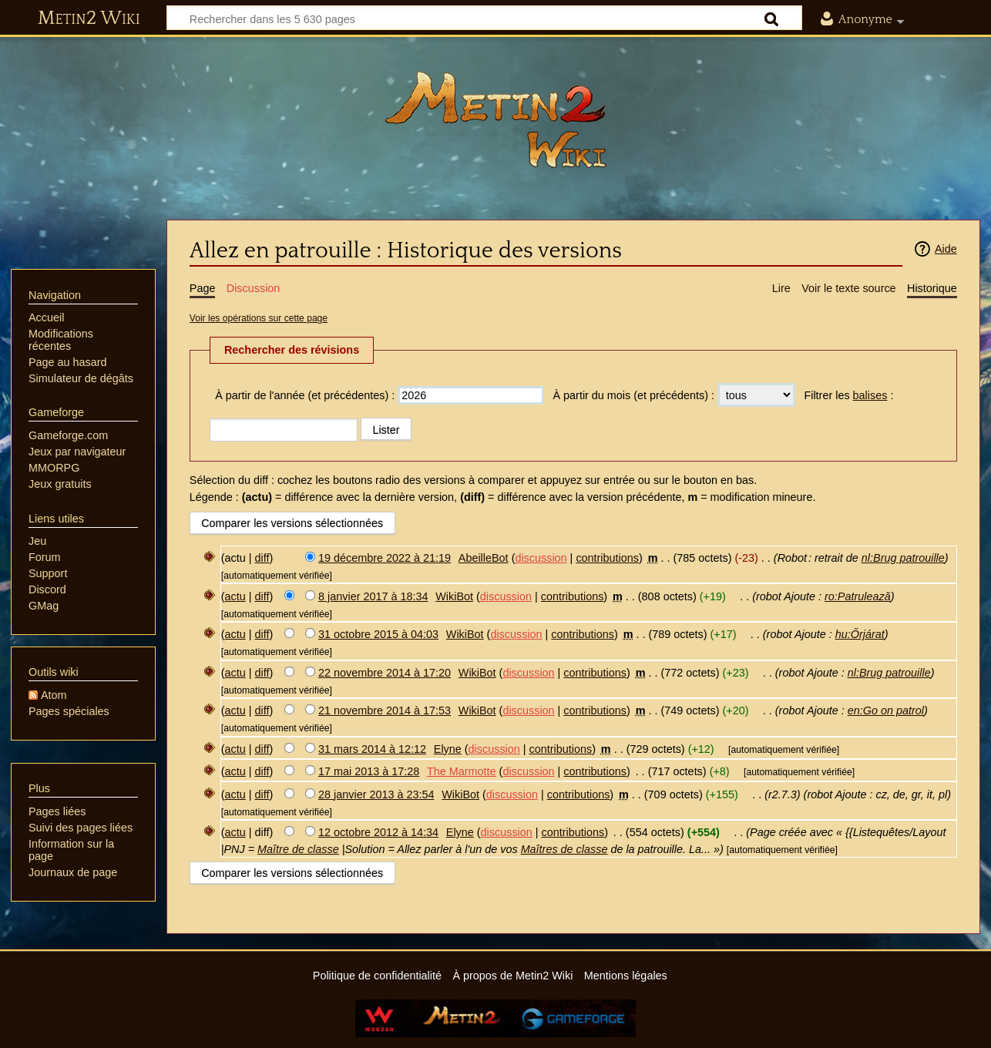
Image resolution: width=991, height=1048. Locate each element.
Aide (946, 249)
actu (235, 596)
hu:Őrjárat (860, 634)
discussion (540, 558)
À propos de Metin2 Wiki (512, 975)
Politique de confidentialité (377, 975)
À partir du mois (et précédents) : (633, 395)
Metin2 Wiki (89, 18)
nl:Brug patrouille (903, 558)
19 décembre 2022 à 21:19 (384, 558)
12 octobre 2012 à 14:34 (378, 832)
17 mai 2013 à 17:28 (368, 771)
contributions (607, 558)
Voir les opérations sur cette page (259, 318)
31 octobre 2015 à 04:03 (378, 634)
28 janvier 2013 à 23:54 (376, 794)
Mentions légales (625, 975)
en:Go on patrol (886, 710)
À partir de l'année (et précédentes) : (305, 395)
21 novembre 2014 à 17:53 (384, 710)
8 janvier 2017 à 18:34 (373, 596)
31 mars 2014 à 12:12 (372, 749)
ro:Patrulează (858, 596)
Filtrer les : (848, 395)
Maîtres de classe (564, 849)
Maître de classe (298, 849)
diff (262, 558)
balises (870, 395)
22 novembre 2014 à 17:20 (384, 673)
